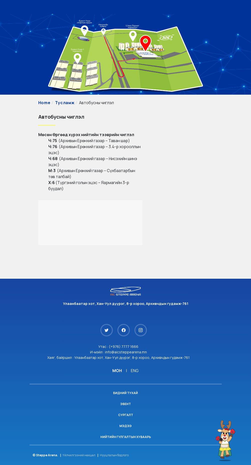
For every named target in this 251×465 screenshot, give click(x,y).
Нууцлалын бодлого (114, 455)
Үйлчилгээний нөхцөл (79, 455)
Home (44, 102)
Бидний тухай (125, 393)
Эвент (125, 404)
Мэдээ (125, 426)
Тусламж (64, 102)
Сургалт (125, 415)
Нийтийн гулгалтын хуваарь (125, 437)
